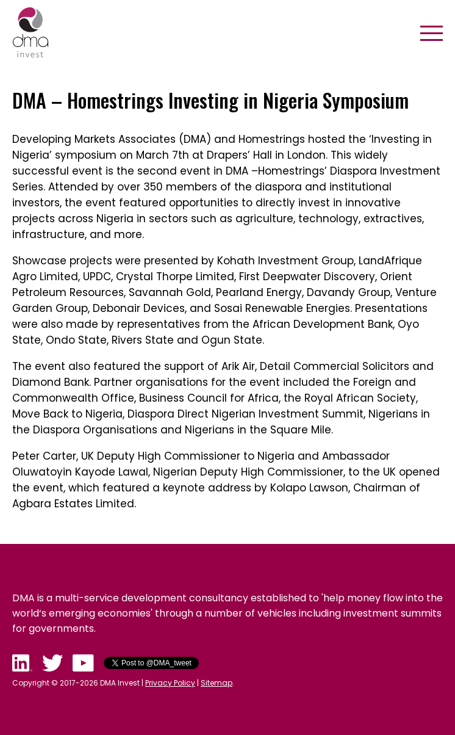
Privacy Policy (170, 683)
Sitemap (216, 683)
